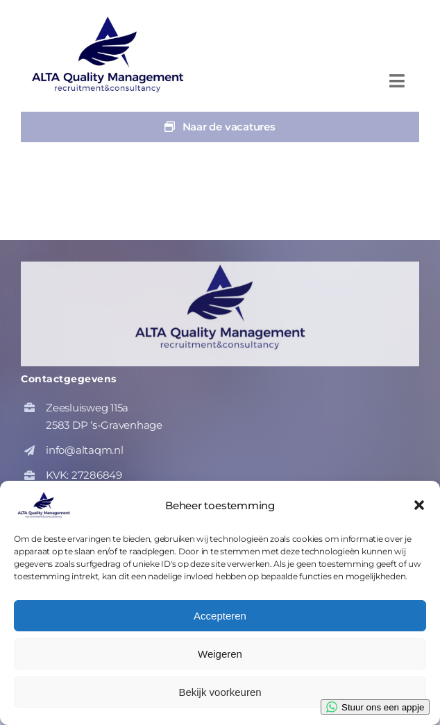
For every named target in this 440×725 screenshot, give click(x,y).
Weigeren (220, 654)
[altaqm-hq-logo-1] (111, 19)
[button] (419, 505)
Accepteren (220, 616)
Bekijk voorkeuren (219, 692)
